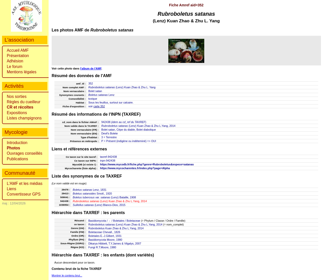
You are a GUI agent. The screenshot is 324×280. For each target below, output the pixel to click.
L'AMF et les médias (25, 183)
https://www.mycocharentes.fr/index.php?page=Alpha (135, 168)
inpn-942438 (107, 160)
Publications (17, 159)
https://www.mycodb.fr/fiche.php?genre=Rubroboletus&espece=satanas (147, 164)
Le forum (15, 66)
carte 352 (99, 106)
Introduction (17, 143)
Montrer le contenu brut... (67, 275)
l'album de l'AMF (91, 68)
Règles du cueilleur (23, 102)
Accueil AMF (18, 50)
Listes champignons (24, 118)
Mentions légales (21, 72)
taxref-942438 (108, 156)
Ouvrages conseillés (24, 153)
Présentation (18, 56)
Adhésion (15, 61)
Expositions (17, 113)
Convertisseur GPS (23, 194)
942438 (105, 122)
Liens (11, 189)
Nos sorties (17, 96)
